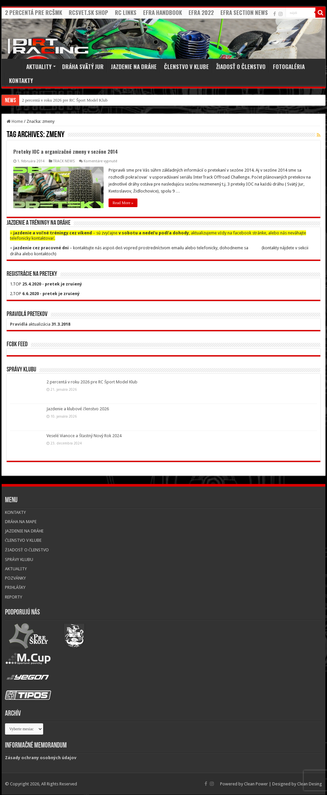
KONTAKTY (21, 80)
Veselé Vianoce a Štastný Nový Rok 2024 (84, 435)
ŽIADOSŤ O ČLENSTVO (241, 66)
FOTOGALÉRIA (289, 66)
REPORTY (13, 597)
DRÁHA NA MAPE (21, 521)
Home (13, 66)
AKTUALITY (38, 66)
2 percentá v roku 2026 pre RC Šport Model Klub (65, 100)
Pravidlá (19, 324)
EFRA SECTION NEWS (244, 12)
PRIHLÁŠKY (15, 587)
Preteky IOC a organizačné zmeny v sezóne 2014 (65, 151)
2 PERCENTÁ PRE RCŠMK (33, 12)
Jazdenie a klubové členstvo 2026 (77, 408)
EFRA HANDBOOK (162, 12)
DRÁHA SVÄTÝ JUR (83, 66)
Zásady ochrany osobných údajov (40, 757)
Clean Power (256, 783)
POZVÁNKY (15, 578)
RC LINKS (125, 12)
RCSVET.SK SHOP (88, 12)
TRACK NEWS (64, 161)
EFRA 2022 (201, 12)
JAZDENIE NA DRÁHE (134, 66)
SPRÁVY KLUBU (19, 559)
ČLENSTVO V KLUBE (186, 66)
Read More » (123, 202)
